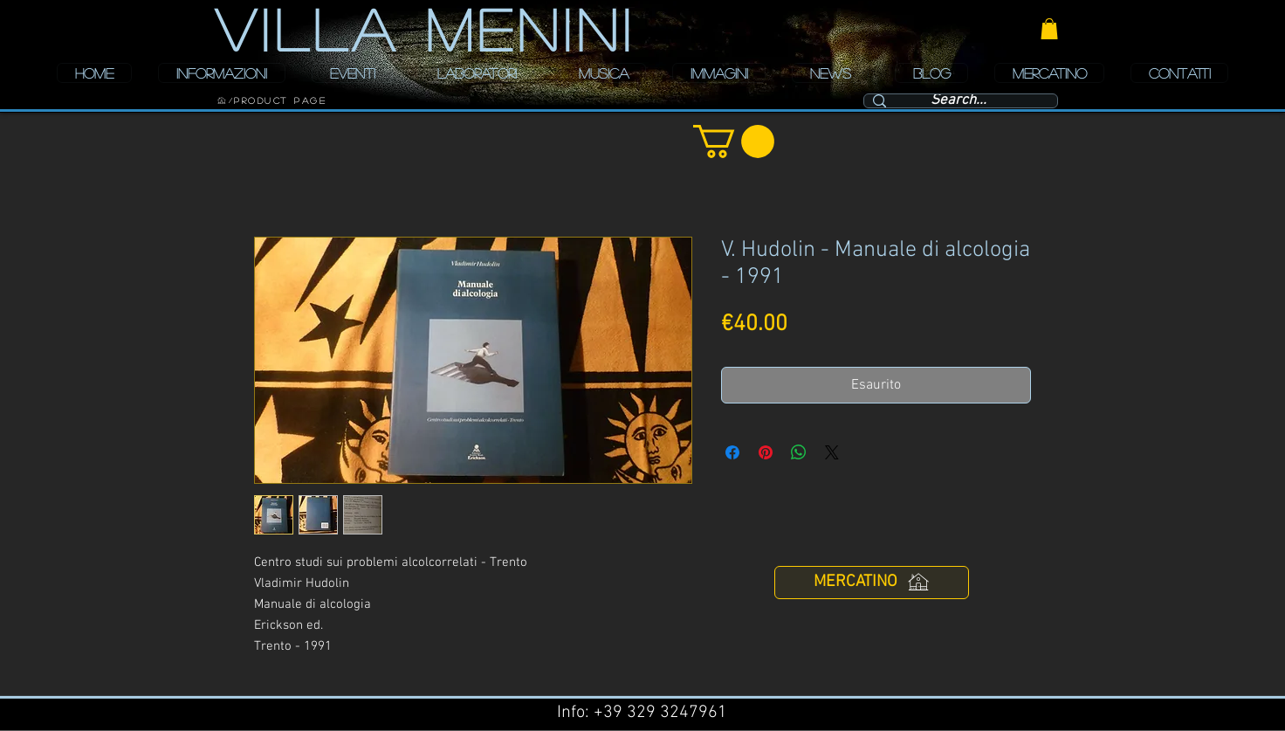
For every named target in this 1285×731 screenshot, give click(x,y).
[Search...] (958, 101)
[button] (1049, 28)
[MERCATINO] (871, 582)
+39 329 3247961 (660, 712)
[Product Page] (280, 100)
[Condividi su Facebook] (732, 452)
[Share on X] (831, 452)
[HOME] (222, 100)
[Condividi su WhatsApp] (798, 452)
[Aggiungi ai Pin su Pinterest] (765, 452)
